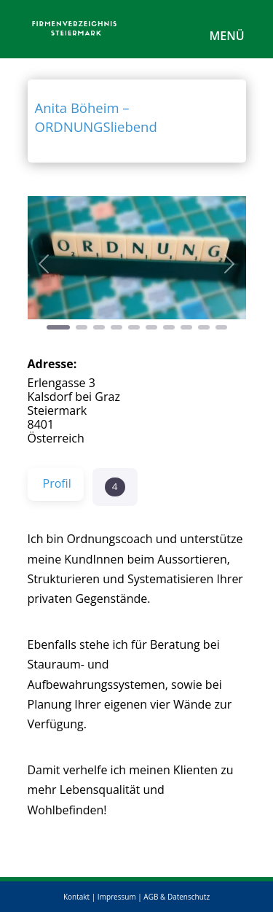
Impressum (117, 897)
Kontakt (76, 897)
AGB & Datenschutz (176, 897)
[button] (44, 264)
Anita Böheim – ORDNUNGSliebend (96, 117)
